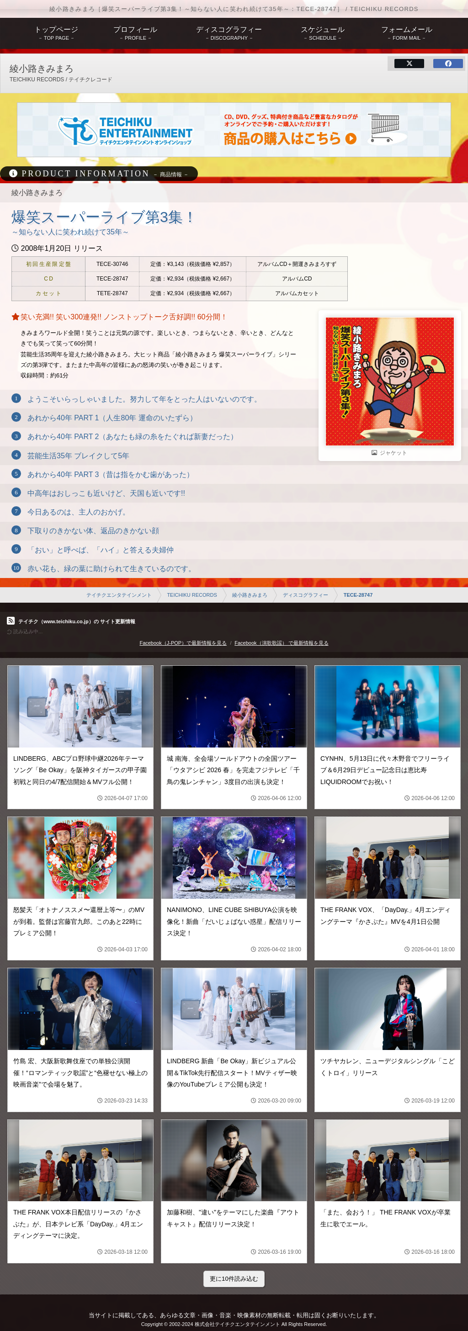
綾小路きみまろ (249, 595)
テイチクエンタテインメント (119, 595)
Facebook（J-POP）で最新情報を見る (183, 643)
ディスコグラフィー (305, 595)
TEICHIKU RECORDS (192, 595)
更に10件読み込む (234, 1278)
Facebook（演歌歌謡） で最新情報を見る (281, 643)
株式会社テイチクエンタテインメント (237, 1324)
